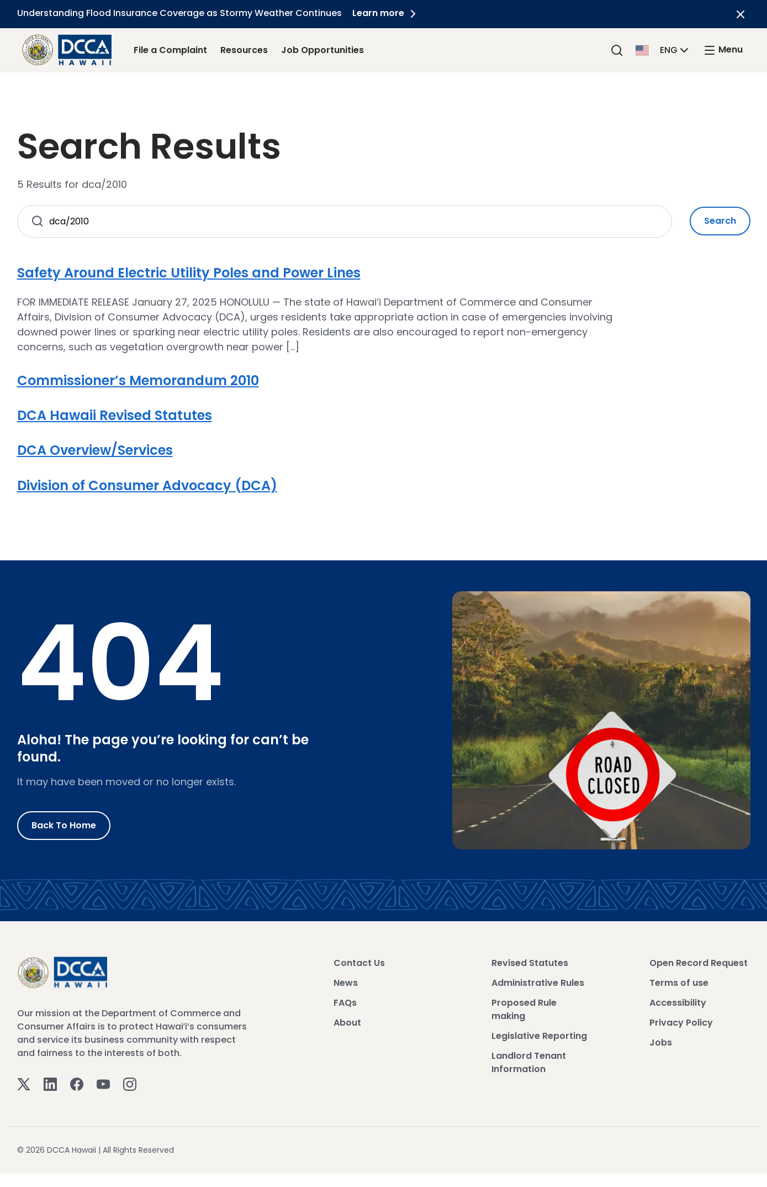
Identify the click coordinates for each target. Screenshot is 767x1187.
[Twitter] (23, 1084)
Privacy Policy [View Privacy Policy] (681, 1022)
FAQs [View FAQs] (345, 1002)
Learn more (386, 13)
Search (720, 220)
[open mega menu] (723, 50)
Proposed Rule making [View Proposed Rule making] (524, 1009)
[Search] (617, 50)
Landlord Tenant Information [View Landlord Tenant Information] (528, 1062)
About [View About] (347, 1022)
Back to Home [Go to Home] (63, 825)
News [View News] (346, 982)
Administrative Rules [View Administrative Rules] (537, 982)
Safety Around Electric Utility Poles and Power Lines (189, 273)
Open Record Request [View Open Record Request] (698, 963)
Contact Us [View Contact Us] (359, 963)
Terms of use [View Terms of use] (678, 982)
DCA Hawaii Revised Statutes (114, 415)
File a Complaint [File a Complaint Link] (170, 50)
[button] (663, 49)
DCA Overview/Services (95, 450)
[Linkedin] (50, 1084)
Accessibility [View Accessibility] (677, 1002)
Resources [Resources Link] (244, 50)
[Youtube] (103, 1084)
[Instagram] (129, 1084)
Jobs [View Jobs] (660, 1042)
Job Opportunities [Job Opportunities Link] (322, 50)
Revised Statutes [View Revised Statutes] (529, 963)
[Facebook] (76, 1084)
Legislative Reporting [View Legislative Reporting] (539, 1036)
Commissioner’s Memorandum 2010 (138, 380)
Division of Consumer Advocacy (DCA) (147, 485)
